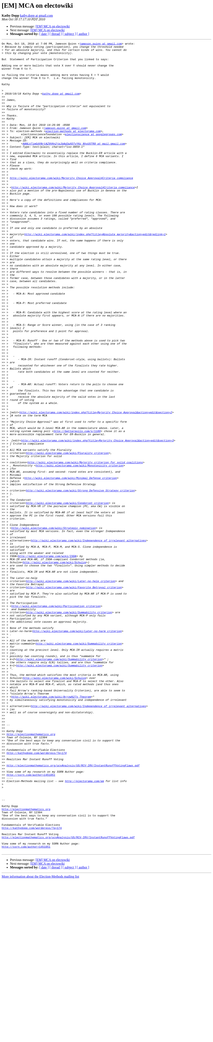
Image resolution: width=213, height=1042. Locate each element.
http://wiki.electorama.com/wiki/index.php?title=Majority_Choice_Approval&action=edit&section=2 (96, 487)
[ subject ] (69, 34)
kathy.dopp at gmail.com (36, 15)
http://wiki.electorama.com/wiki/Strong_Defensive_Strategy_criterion (80, 580)
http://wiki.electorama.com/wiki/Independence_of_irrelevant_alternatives (88, 640)
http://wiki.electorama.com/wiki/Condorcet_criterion (67, 595)
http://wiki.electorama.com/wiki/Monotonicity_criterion (79, 550)
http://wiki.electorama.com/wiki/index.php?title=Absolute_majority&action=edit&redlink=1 (95, 273)
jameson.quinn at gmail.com (100, 44)
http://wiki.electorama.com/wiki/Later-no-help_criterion (70, 689)
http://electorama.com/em (84, 929)
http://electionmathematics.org (30, 873)
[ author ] (83, 34)
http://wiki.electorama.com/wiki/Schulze (54, 666)
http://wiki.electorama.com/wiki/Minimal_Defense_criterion (70, 565)
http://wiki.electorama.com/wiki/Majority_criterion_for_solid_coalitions (85, 546)
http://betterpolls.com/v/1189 (77, 509)
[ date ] (44, 34)
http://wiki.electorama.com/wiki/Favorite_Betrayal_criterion (74, 696)
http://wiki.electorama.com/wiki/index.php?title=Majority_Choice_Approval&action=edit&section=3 (97, 520)
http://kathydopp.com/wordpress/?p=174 (36, 895)
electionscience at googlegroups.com (93, 153)
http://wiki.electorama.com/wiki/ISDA (47, 659)
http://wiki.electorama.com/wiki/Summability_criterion (69, 726)
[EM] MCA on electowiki (53, 26)
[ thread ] (56, 34)
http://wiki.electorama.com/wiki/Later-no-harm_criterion (77, 749)
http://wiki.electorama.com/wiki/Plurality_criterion (67, 535)
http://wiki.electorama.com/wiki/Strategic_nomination (53, 625)
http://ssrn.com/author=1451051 (30, 921)
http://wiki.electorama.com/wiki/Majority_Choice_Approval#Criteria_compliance (71, 205)
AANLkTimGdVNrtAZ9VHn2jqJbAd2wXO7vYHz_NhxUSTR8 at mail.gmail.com (74, 164)
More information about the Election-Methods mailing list (40, 1038)
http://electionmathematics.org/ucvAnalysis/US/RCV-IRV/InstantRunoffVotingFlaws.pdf (73, 910)
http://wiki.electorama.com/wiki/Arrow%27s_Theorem (51, 828)
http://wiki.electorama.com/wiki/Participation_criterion (56, 719)
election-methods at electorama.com (73, 149)
